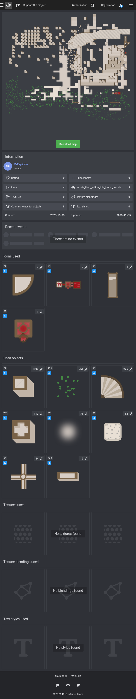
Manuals (76, 676)
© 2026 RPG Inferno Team (68, 694)
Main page (61, 676)
